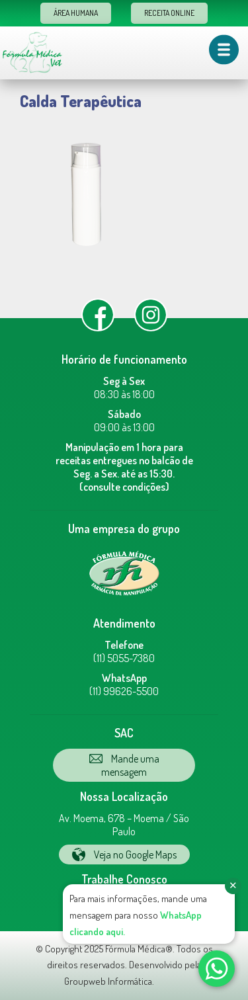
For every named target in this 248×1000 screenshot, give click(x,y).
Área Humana (76, 13)
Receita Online (169, 13)
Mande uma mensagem (124, 765)
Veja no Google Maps (124, 854)
